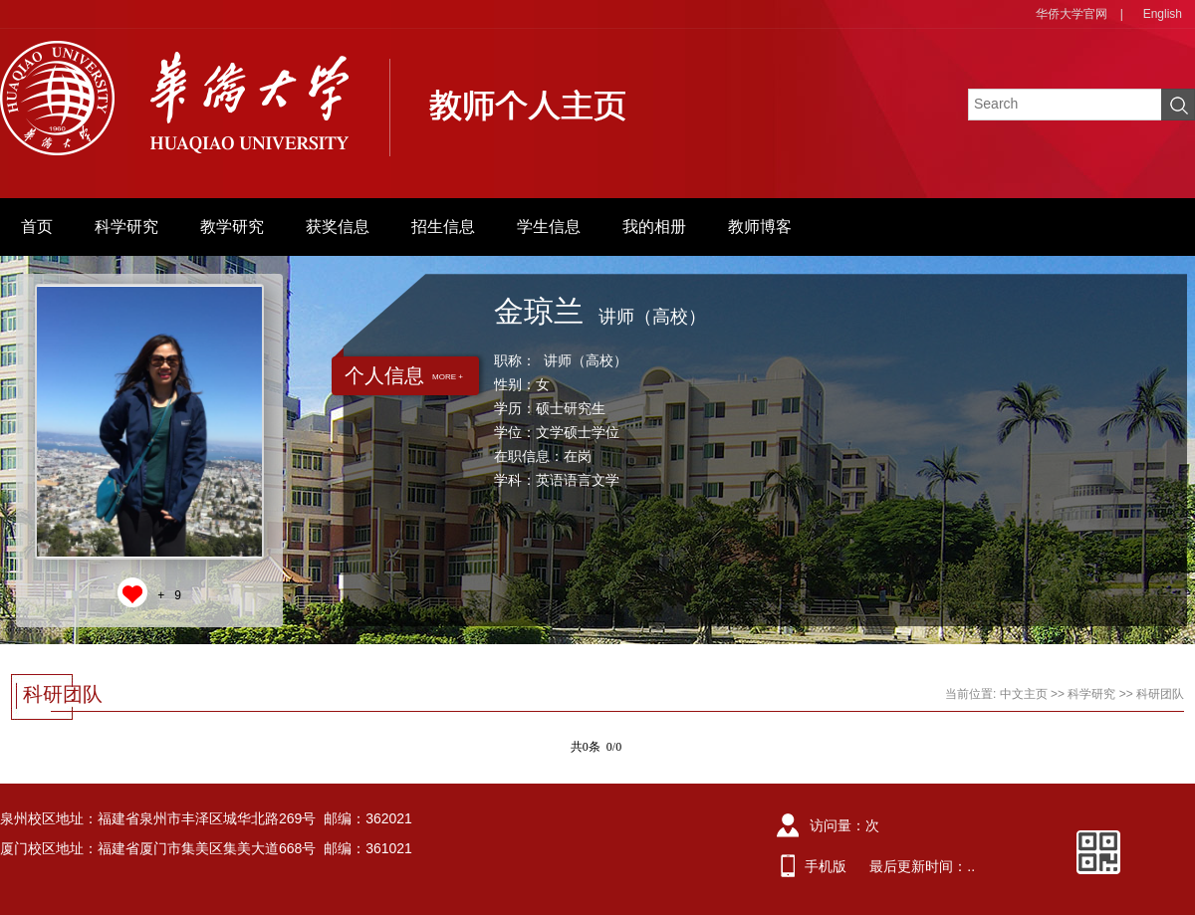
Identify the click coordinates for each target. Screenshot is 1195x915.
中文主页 (1024, 694)
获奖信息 (337, 226)
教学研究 (232, 226)
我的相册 (654, 226)
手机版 (825, 866)
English (1162, 14)
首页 (37, 226)
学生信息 (549, 226)
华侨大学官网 (1071, 14)
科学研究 (126, 226)
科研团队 (1160, 694)
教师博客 (760, 226)
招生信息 (443, 226)
